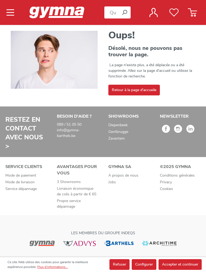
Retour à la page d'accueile (134, 89)
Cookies (166, 188)
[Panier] (192, 12)
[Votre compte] (154, 12)
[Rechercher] (124, 12)
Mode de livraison (20, 182)
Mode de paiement (20, 175)
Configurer (144, 264)
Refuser (119, 264)
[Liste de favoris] (174, 12)
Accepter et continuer (180, 264)
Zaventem (116, 138)
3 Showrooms (69, 181)
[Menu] (12, 12)
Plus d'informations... (52, 267)
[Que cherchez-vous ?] (111, 12)
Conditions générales (177, 175)
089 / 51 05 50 (69, 124)
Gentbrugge (118, 131)
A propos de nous (123, 175)
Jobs (112, 182)
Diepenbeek (118, 125)
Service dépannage (21, 188)
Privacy (166, 182)
